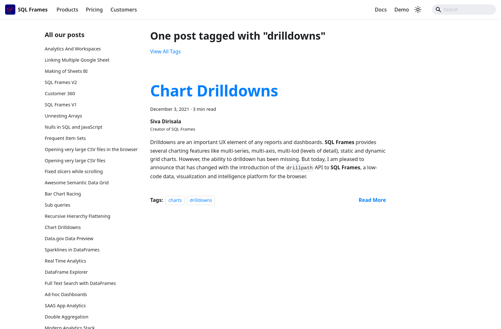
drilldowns (200, 200)
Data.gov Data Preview (69, 238)
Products (67, 9)
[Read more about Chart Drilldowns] (372, 199)
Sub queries (57, 205)
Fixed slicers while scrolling (74, 171)
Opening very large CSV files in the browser (91, 149)
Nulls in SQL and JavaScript (73, 127)
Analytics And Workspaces (73, 49)
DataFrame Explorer (66, 272)
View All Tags (165, 51)
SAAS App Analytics (65, 305)
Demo (401, 9)
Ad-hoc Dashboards (66, 294)
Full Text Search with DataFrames (80, 283)
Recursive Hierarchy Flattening (77, 216)
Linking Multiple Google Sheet (77, 60)
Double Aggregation (67, 317)
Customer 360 (60, 93)
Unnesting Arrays (63, 116)
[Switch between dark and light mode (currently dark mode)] (418, 9)
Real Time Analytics (65, 261)
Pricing (94, 9)
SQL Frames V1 (61, 105)
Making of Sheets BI (66, 71)
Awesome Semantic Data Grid (77, 183)
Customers (124, 9)
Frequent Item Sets (65, 138)
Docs (381, 9)
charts (175, 200)
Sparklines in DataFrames (72, 250)
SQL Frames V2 (61, 82)
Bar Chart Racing (63, 194)
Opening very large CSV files (75, 160)
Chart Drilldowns (63, 227)
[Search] (464, 9)
